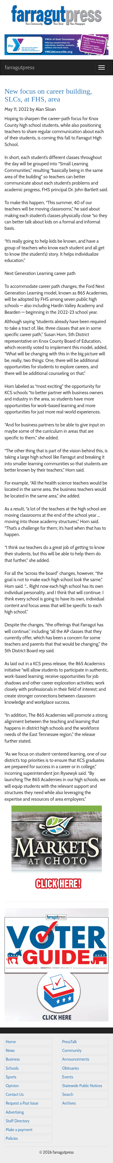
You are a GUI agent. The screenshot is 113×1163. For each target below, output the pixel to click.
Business (13, 1059)
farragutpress (19, 67)
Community (72, 1050)
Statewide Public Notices (82, 1085)
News (10, 1050)
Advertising (15, 1112)
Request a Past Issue (22, 1103)
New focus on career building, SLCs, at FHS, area (48, 95)
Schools (12, 1068)
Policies (12, 1138)
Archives (69, 1103)
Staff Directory (18, 1121)
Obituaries (70, 1068)
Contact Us (15, 1094)
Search (68, 1094)
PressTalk (69, 1042)
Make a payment (19, 1129)
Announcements (75, 1059)
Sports (11, 1077)
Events (67, 1077)
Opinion (12, 1085)
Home (11, 1042)
